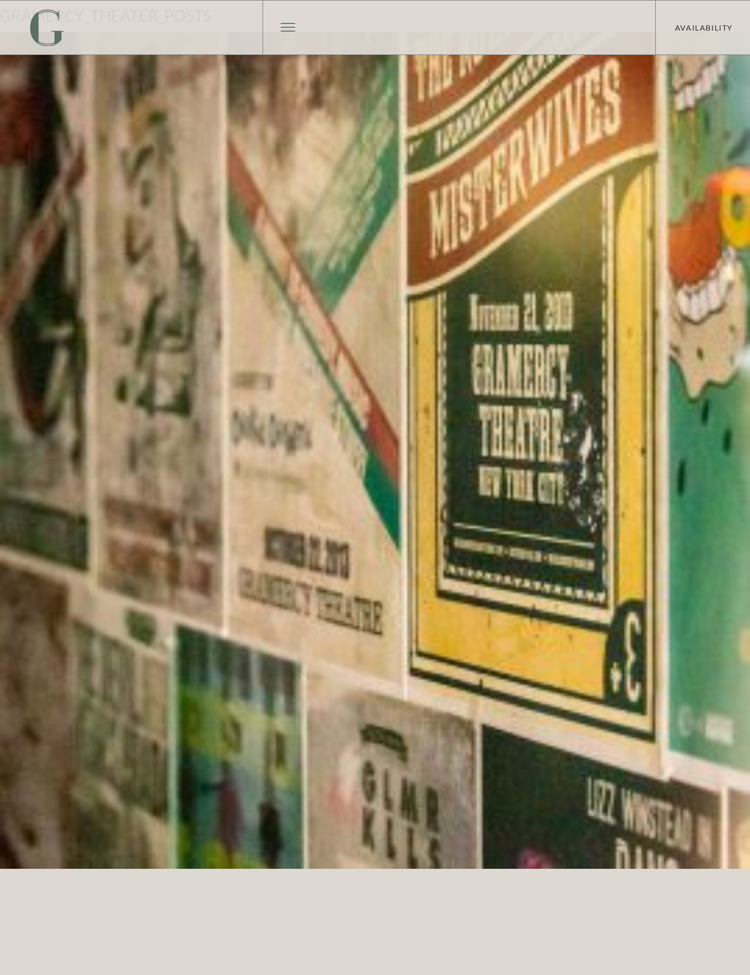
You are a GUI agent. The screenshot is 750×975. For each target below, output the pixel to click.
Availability (704, 27)
